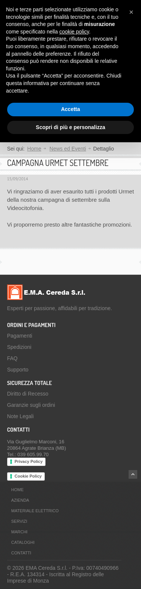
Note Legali (20, 416)
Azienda (20, 500)
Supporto (18, 370)
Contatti (21, 553)
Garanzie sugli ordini (31, 405)
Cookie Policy (28, 476)
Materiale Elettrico (35, 510)
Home (34, 149)
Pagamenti (19, 336)
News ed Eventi (68, 149)
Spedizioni (19, 347)
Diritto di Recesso (28, 394)
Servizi (19, 521)
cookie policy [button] (74, 32)
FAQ (12, 358)
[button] (131, 12)
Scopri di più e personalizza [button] (70, 127)
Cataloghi (23, 542)
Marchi (19, 532)
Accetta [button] (70, 109)
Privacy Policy (29, 461)
